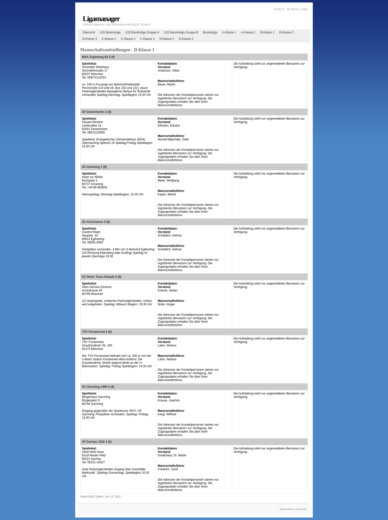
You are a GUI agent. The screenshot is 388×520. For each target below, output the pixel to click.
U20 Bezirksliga (110, 32)
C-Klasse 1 (109, 39)
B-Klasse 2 (286, 32)
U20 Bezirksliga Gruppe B (181, 32)
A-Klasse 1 (229, 32)
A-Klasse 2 (248, 32)
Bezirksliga (210, 32)
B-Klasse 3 (90, 39)
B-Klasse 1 (267, 32)
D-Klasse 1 (166, 39)
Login (304, 9)
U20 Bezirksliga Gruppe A (142, 32)
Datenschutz (286, 509)
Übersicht (89, 32)
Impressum (301, 509)
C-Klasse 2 (128, 39)
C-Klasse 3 (147, 39)
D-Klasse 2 (186, 39)
